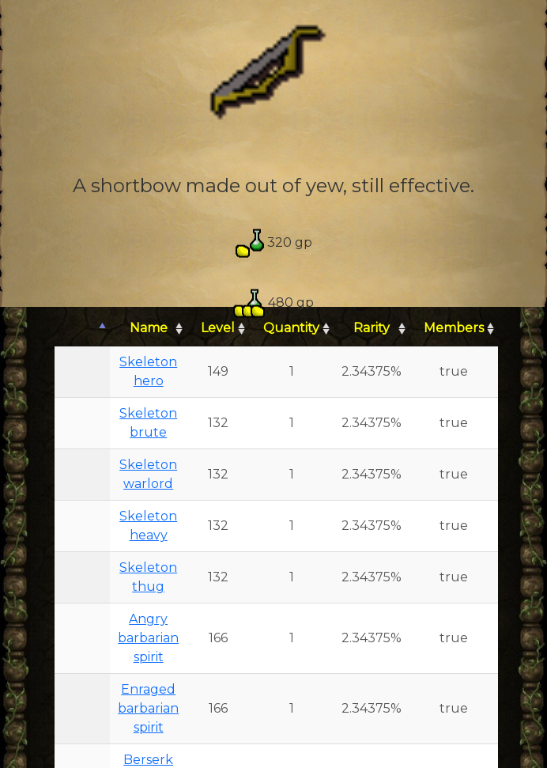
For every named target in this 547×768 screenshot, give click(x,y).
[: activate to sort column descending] (82, 328)
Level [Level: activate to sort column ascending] (218, 327)
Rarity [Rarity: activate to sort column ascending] (371, 327)
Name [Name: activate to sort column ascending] (149, 327)
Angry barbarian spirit (148, 637)
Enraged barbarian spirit (148, 708)
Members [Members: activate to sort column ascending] (454, 327)
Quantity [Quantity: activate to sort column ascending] (291, 327)
